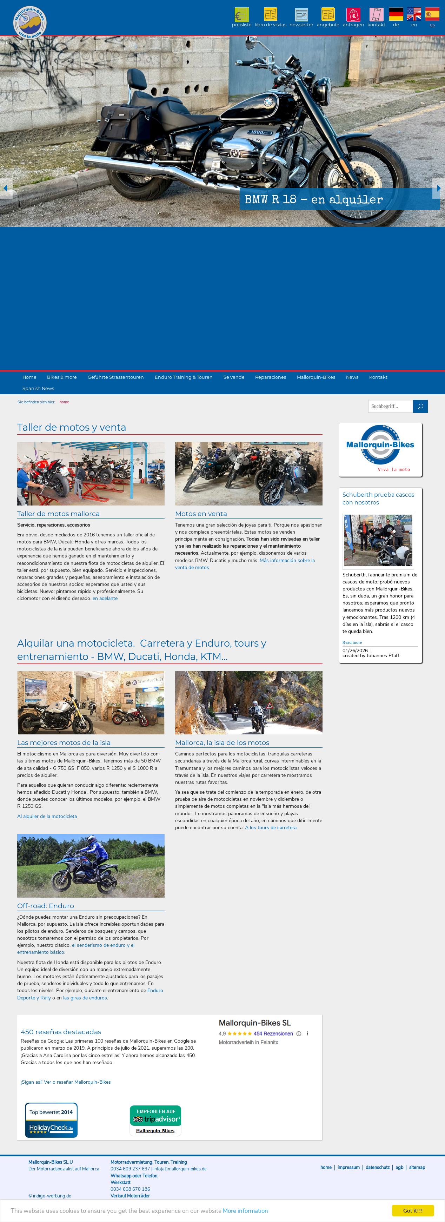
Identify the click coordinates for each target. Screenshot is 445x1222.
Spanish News (38, 388)
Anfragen (353, 24)
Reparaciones (270, 377)
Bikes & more (62, 377)
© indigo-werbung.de (49, 1196)
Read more (352, 642)
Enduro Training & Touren (184, 377)
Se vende (234, 377)
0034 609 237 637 (130, 1169)
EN (414, 24)
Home (29, 377)
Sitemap (417, 1167)
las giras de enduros (85, 998)
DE (396, 24)
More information (245, 1211)
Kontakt (376, 24)
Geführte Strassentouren (116, 377)
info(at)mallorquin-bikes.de (180, 1169)
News (352, 377)
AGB (399, 1167)
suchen (420, 406)
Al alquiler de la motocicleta (47, 816)
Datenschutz (378, 1167)
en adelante (105, 598)
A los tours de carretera (271, 827)
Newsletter (301, 24)
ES (432, 24)
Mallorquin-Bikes (71, 23)
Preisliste (242, 24)
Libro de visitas (270, 24)
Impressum (349, 1167)
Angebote (328, 24)
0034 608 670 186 (130, 1189)
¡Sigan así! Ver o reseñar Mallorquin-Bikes (66, 1082)
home (64, 402)
